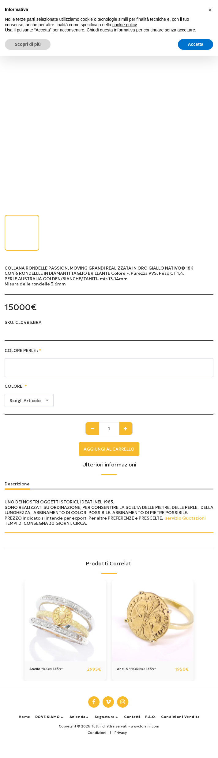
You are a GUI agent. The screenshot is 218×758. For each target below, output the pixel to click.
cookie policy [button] (124, 24)
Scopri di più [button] (28, 44)
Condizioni (97, 733)
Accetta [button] (195, 44)
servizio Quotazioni (185, 518)
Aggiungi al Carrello (109, 449)
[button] (50, 717)
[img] (65, 620)
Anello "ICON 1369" (46, 669)
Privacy (121, 733)
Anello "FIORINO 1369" (136, 669)
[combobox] (29, 400)
